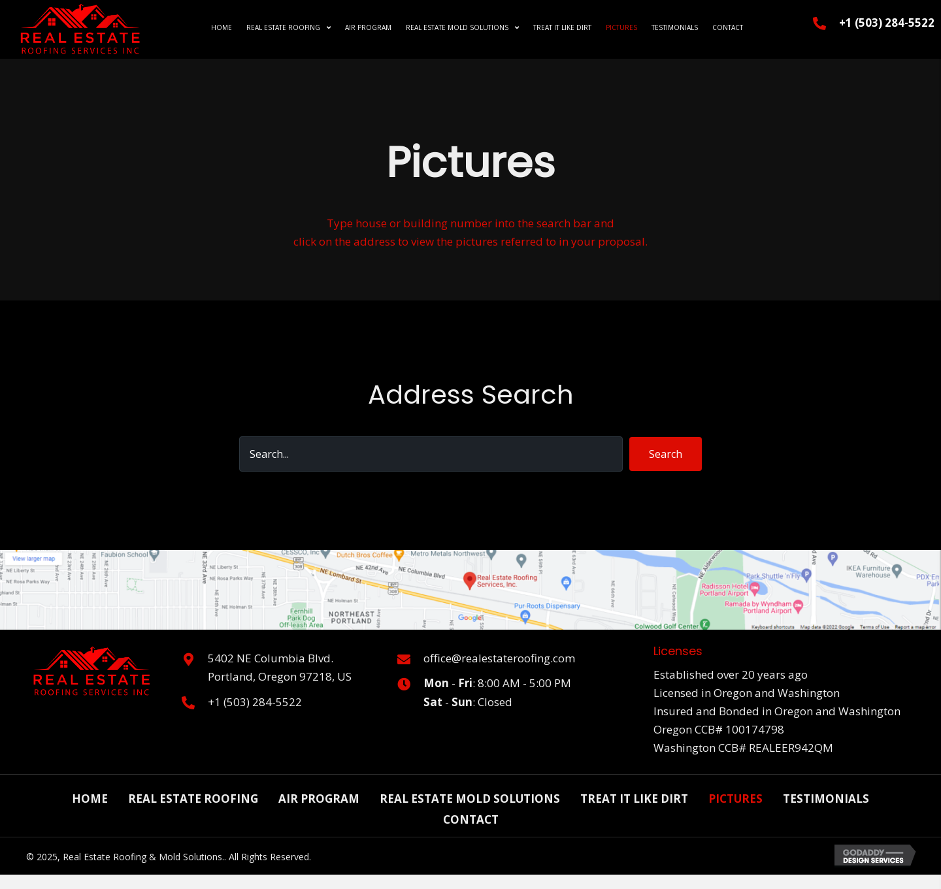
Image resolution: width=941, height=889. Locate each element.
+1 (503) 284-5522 (886, 22)
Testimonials (826, 798)
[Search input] (431, 454)
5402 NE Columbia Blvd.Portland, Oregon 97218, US (280, 667)
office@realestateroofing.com (499, 658)
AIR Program (318, 798)
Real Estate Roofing (193, 798)
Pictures (735, 798)
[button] (665, 454)
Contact (471, 819)
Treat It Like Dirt (634, 798)
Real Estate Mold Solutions (470, 798)
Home (90, 798)
